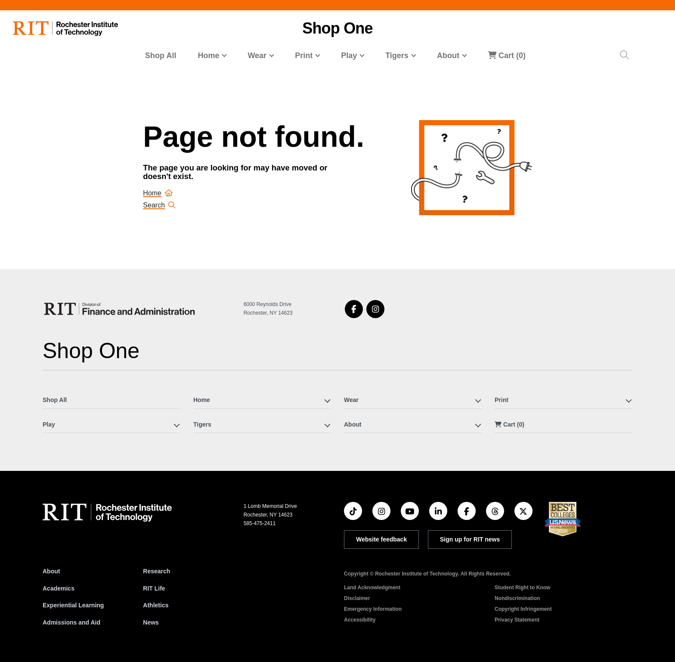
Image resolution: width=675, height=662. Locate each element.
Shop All (160, 55)
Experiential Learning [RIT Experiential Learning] (73, 605)
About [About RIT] (51, 571)
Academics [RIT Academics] (58, 588)
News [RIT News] (151, 622)
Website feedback (381, 539)
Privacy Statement (517, 620)
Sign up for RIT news (470, 539)
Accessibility (359, 620)
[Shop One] (121, 309)
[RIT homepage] (65, 28)
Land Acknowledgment (372, 588)
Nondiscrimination (517, 598)
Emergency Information (373, 609)
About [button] (448, 55)
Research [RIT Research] (156, 571)
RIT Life (154, 588)
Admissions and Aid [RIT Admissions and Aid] (71, 622)
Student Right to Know (522, 588)
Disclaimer (357, 598)
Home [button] (208, 55)
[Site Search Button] (624, 55)
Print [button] (304, 55)
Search (159, 205)
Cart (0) (507, 55)
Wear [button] (257, 55)
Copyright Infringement (523, 609)
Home (158, 193)
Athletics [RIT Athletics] (155, 605)
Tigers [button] (397, 55)
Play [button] (349, 55)
